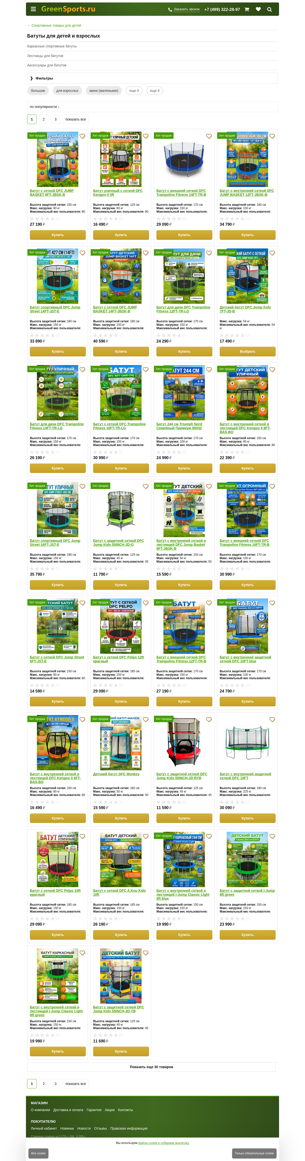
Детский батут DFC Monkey (116, 774)
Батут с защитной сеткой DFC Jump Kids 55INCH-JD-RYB (181, 776)
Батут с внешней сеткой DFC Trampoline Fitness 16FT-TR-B (244, 543)
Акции (109, 1110)
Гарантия (94, 1110)
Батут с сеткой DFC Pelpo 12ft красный (118, 659)
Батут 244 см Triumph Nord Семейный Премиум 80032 (179, 426)
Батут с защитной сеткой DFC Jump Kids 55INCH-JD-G (118, 543)
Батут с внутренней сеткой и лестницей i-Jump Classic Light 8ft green (56, 1011)
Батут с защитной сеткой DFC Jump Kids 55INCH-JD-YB (118, 1009)
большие (38, 91)
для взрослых (67, 91)
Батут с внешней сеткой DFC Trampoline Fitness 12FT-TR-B (181, 659)
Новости (84, 1128)
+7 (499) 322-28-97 (222, 9)
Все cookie (38, 1153)
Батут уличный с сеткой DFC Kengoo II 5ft (118, 193)
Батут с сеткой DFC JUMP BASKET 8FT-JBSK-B (52, 193)
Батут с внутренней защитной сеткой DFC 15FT (245, 776)
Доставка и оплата (68, 1110)
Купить (58, 235)
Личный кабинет (44, 1128)
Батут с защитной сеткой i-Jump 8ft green (247, 892)
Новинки (67, 1128)
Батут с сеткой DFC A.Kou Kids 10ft (119, 892)
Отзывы (100, 1128)
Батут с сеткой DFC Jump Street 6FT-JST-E (57, 659)
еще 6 (155, 91)
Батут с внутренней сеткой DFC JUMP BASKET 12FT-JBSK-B (247, 193)
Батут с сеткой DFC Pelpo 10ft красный (55, 892)
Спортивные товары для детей (54, 25)
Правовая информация (129, 1128)
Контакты (125, 1110)
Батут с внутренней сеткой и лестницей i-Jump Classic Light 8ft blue (182, 894)
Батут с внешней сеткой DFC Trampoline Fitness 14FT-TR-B (181, 193)
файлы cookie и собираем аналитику (163, 1143)
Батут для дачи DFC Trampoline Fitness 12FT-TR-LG (183, 309)
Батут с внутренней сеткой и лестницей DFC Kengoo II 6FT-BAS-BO (55, 778)
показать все (75, 119)
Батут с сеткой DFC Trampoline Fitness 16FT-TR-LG (119, 426)
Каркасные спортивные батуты (52, 46)
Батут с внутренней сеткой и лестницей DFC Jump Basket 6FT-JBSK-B (181, 544)
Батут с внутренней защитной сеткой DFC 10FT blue (245, 659)
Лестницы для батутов (45, 56)
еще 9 (134, 91)
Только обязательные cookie (254, 1153)
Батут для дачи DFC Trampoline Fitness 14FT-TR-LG (57, 426)
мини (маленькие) (103, 91)
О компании (40, 1110)
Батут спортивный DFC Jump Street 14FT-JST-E (55, 309)
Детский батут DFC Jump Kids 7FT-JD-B (245, 309)
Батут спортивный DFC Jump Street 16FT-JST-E (55, 543)
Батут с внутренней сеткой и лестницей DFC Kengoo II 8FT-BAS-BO (245, 428)
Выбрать (248, 351)
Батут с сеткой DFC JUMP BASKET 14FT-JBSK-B (115, 309)
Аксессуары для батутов (46, 65)
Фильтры (41, 78)
